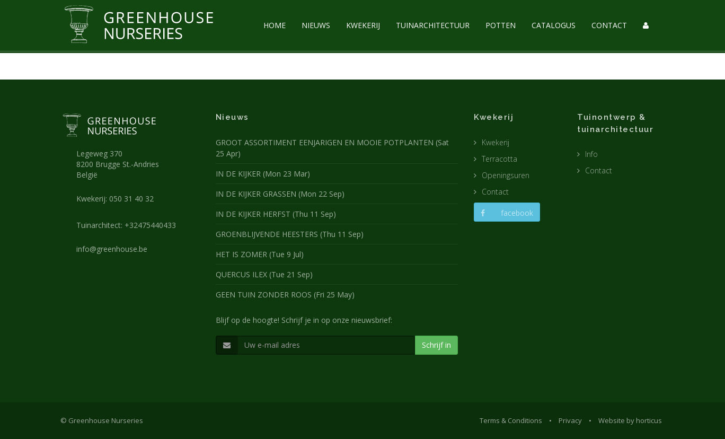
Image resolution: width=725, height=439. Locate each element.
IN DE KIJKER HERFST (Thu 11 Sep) (276, 214)
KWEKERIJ (363, 25)
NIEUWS (316, 25)
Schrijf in (436, 345)
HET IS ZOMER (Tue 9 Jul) (260, 254)
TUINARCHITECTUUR (433, 25)
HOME (274, 25)
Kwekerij (495, 142)
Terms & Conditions (511, 420)
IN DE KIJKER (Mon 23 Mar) (263, 174)
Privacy (570, 420)
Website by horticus (630, 420)
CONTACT (609, 25)
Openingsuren (505, 175)
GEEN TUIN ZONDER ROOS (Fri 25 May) (285, 294)
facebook (507, 213)
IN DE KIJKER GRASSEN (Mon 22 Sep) (280, 194)
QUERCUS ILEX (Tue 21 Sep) (264, 274)
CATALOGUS (554, 25)
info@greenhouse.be (111, 249)
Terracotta (499, 159)
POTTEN (500, 25)
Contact (495, 192)
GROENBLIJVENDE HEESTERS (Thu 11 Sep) (290, 234)
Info (591, 154)
